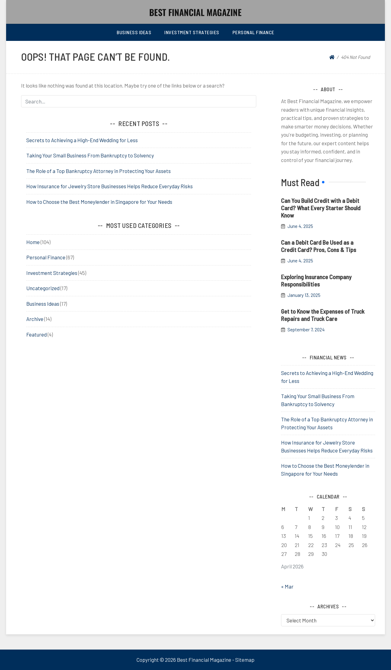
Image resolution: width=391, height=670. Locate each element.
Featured (36, 334)
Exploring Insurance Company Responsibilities (316, 280)
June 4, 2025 (300, 226)
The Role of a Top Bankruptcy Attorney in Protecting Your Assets (98, 171)
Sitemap (244, 660)
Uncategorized (43, 288)
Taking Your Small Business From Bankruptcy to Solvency (90, 155)
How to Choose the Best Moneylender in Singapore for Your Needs (99, 202)
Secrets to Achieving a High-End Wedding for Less (82, 140)
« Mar (287, 586)
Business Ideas (134, 32)
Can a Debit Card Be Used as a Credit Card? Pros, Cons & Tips (318, 246)
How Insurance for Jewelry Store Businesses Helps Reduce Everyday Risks (109, 186)
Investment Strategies (191, 32)
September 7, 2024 (306, 329)
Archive (34, 319)
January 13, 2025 (303, 295)
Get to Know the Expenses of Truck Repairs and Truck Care (322, 315)
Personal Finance (253, 32)
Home (33, 242)
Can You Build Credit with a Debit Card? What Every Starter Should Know (320, 208)
